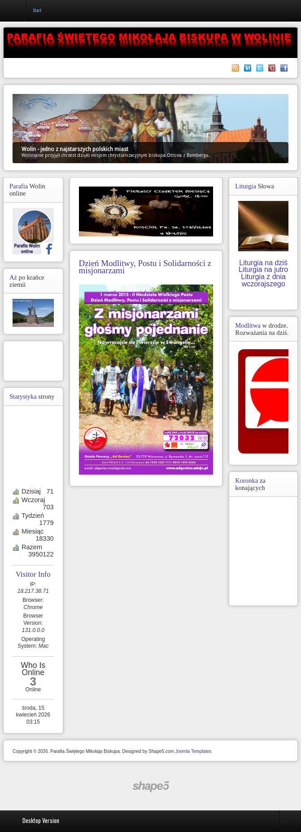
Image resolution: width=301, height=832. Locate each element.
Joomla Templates (193, 751)
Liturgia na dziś (263, 263)
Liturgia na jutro (263, 269)
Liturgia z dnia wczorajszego (263, 280)
